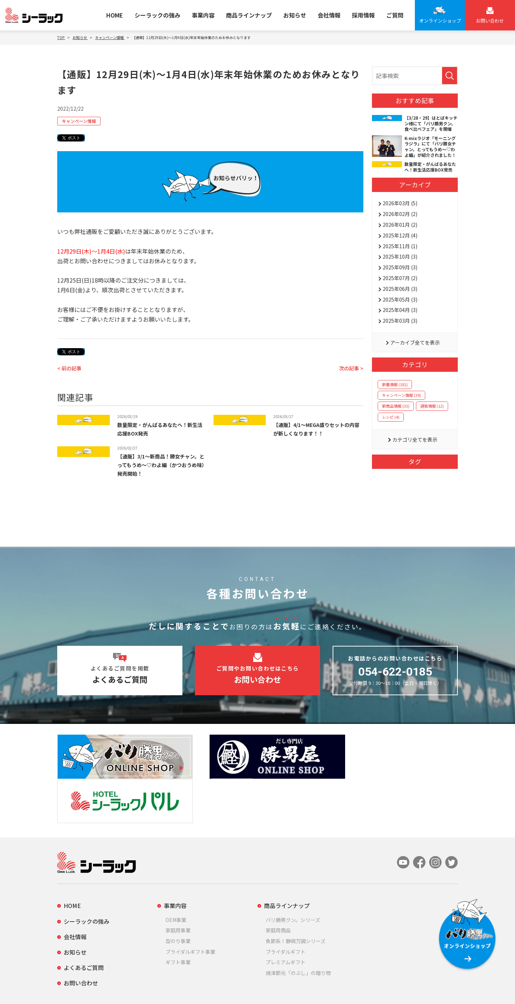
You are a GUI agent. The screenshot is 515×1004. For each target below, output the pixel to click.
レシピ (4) (390, 417)
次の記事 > (351, 368)
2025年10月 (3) (400, 256)
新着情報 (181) (395, 384)
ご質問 (394, 15)
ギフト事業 (178, 913)
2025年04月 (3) (400, 309)
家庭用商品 (278, 881)
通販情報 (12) (432, 406)
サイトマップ (132, 988)
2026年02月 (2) (400, 213)
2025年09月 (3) (400, 267)
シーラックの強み (157, 15)
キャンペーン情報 (79, 121)
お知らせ (294, 15)
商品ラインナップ (249, 15)
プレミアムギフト (285, 913)
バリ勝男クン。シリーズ (293, 870)
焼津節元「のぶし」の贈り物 (298, 923)
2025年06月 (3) (400, 288)
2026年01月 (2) (400, 224)
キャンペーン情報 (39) (401, 395)
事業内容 (203, 15)
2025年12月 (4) (400, 235)
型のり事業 (178, 892)
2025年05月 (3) (400, 299)
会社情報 (329, 15)
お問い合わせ (81, 934)
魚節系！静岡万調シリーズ (295, 892)
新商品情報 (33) (395, 406)
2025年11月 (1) (400, 246)
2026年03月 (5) (400, 203)
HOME (114, 15)
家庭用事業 (178, 881)
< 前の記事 (69, 368)
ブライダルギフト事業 (190, 902)
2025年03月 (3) (400, 320)
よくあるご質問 (84, 918)
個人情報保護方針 (75, 988)
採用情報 (363, 15)
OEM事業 (176, 870)
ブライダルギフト (285, 902)
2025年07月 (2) (400, 278)
